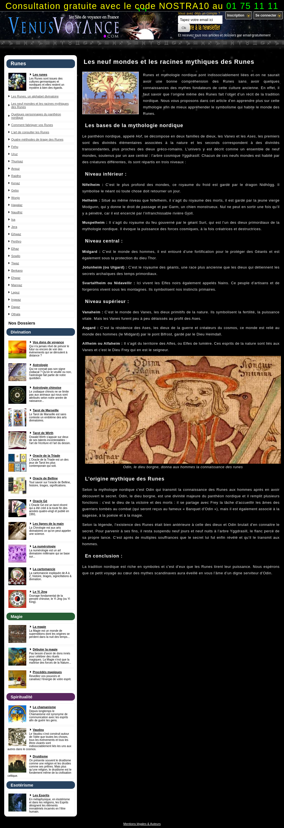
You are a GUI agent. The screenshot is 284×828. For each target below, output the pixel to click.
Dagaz (15, 307)
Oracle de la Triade (46, 455)
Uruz (14, 154)
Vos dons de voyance (48, 342)
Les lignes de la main (48, 523)
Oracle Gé (40, 501)
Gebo (15, 190)
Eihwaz (16, 234)
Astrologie (40, 365)
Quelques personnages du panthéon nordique (36, 116)
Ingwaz (16, 299)
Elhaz (15, 248)
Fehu (14, 146)
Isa (13, 219)
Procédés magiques (47, 672)
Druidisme (40, 756)
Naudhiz (16, 212)
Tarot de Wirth (43, 433)
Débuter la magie (45, 649)
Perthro (16, 241)
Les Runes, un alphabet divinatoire (34, 96)
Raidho (16, 176)
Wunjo (15, 197)
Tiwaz (15, 263)
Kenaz (15, 183)
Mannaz (16, 285)
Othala (15, 314)
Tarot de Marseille (46, 410)
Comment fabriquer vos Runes (32, 125)
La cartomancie (44, 569)
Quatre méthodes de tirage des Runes (37, 139)
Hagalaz (16, 205)
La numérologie (44, 546)
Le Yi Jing (40, 591)
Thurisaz (17, 161)
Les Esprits (41, 795)
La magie (39, 626)
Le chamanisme (44, 707)
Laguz (15, 292)
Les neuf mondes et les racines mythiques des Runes (40, 105)
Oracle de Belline (45, 478)
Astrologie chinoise (47, 387)
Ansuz (15, 168)
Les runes (40, 74)
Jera (14, 226)
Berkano (17, 270)
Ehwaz (15, 277)
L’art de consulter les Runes (30, 132)
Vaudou (38, 729)
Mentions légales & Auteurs (142, 823)
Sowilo (15, 256)
